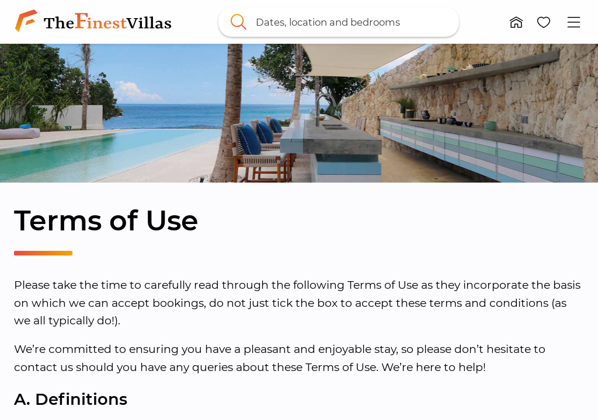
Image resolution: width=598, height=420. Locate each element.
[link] (95, 22)
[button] (516, 22)
